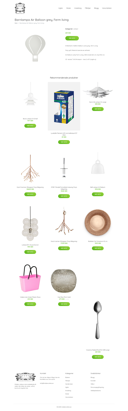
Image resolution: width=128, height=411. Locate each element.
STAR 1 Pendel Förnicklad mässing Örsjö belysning (64, 189)
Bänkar (67, 378)
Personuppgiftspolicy (97, 388)
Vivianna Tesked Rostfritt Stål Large (97, 351)
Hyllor (60, 9)
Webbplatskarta (96, 391)
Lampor (75, 30)
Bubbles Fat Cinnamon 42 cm (97, 242)
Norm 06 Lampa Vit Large (97, 103)
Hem (16, 24)
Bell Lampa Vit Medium (97, 188)
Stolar (68, 9)
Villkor (92, 385)
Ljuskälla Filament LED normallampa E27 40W (64, 135)
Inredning (77, 9)
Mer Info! (72, 39)
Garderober (69, 385)
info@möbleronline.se (47, 384)
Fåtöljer (88, 9)
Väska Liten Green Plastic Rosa (30, 298)
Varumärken (107, 9)
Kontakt (93, 382)
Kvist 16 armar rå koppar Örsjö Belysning (30, 188)
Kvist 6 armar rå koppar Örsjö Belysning (64, 242)
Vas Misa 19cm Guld (64, 298)
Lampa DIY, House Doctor (30, 246)
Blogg (96, 9)
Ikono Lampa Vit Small (30, 120)
